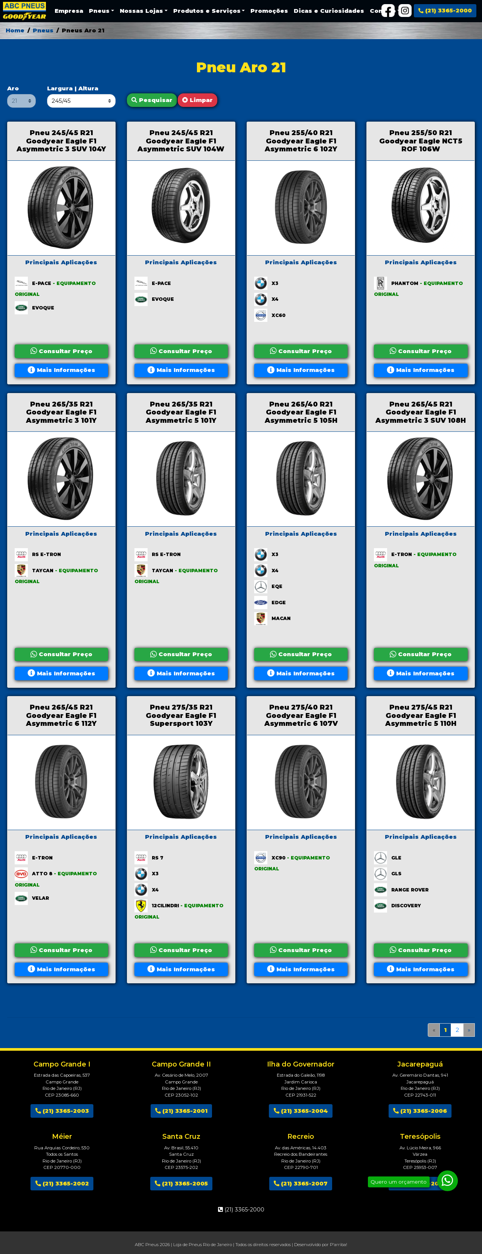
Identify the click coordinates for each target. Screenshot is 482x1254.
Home (15, 30)
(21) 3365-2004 (301, 1110)
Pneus (43, 30)
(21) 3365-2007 (301, 1183)
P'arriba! (338, 1244)
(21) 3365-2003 (62, 1110)
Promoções (269, 10)
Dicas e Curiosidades (329, 10)
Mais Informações (61, 369)
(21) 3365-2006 (420, 1110)
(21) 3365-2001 (181, 1110)
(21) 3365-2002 (62, 1183)
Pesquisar (151, 100)
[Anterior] (434, 1030)
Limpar (197, 100)
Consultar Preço (61, 351)
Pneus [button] (99, 10)
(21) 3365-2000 (445, 10)
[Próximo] (469, 1030)
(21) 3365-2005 (181, 1183)
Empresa (69, 10)
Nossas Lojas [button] (141, 10)
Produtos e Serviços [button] (207, 10)
